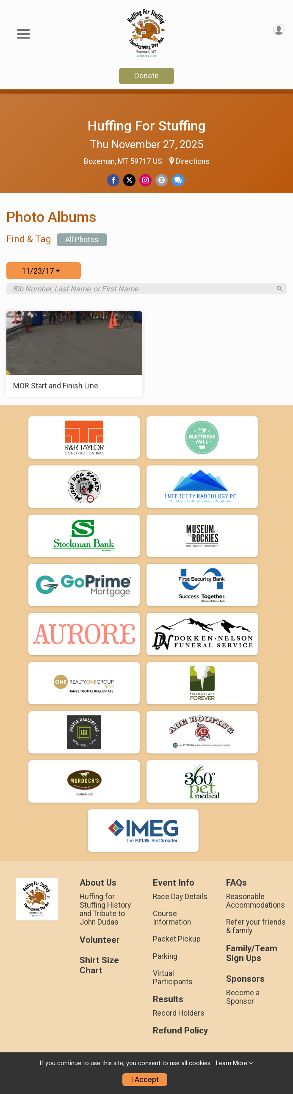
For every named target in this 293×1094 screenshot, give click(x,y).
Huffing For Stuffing (147, 126)
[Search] (278, 290)
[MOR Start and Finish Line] (74, 358)
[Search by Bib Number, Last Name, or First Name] (142, 290)
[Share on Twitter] (129, 180)
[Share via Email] (161, 180)
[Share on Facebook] (113, 180)
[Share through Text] (178, 180)
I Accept (145, 1079)
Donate (146, 75)
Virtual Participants (173, 981)
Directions (193, 161)
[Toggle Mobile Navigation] (23, 34)
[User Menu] (279, 29)
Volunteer (100, 943)
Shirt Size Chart (99, 969)
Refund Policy (180, 1034)
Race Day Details (180, 900)
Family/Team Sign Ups (251, 957)
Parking (165, 960)
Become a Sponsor (243, 1000)
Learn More (231, 1063)
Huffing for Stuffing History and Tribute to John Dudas (105, 913)
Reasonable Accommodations (255, 904)
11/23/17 (41, 270)
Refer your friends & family (256, 930)
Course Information (172, 921)
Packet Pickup (177, 943)
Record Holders (179, 1017)
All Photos (82, 239)
